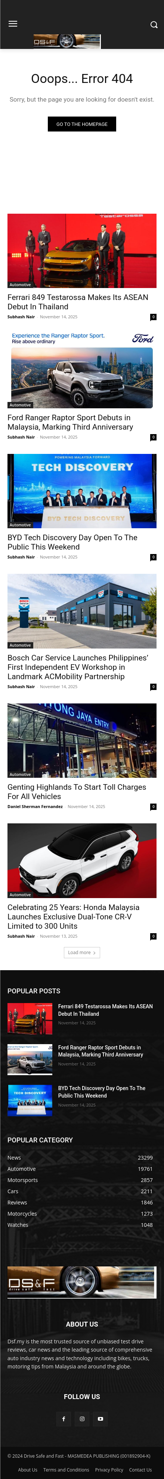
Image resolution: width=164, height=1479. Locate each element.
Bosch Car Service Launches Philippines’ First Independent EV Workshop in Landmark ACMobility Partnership (77, 667)
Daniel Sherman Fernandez (35, 806)
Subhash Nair (21, 316)
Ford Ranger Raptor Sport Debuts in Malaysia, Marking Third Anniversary (70, 422)
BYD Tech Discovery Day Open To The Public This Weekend (72, 542)
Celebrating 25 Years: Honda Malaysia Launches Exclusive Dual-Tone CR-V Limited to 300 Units (73, 917)
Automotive (20, 284)
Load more (82, 952)
